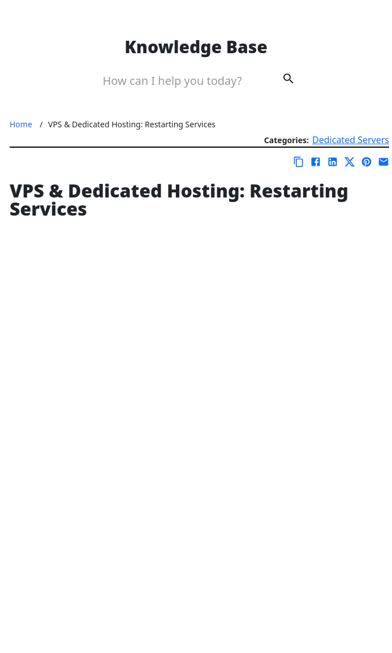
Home (21, 124)
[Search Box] (180, 80)
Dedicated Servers (350, 140)
